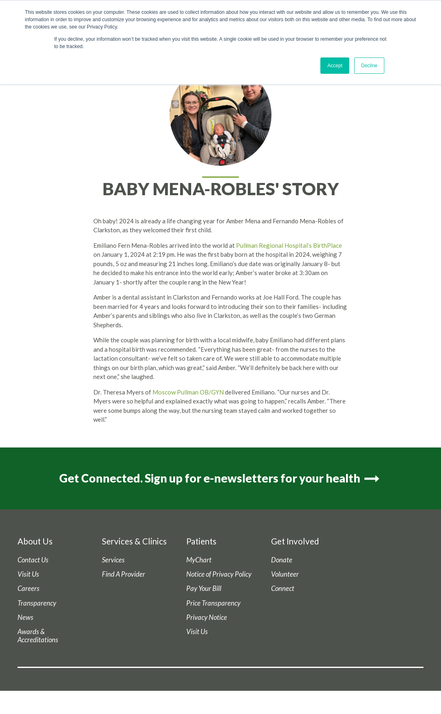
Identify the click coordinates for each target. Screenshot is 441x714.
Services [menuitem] (113, 560)
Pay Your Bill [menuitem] (203, 588)
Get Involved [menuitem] (295, 541)
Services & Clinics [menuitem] (134, 541)
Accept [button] (334, 65)
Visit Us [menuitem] (28, 574)
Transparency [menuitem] (37, 603)
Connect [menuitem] (282, 588)
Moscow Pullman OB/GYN (188, 392)
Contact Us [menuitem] (33, 560)
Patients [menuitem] (201, 541)
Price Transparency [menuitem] (213, 603)
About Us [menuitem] (35, 541)
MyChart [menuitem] (199, 560)
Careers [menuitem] (29, 588)
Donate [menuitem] (281, 560)
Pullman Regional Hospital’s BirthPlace (289, 245)
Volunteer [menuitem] (285, 574)
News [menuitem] (25, 617)
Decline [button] (369, 65)
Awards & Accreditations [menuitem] (38, 636)
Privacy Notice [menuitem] (206, 617)
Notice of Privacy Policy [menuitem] (218, 574)
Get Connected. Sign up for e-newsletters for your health (220, 478)
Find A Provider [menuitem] (123, 574)
